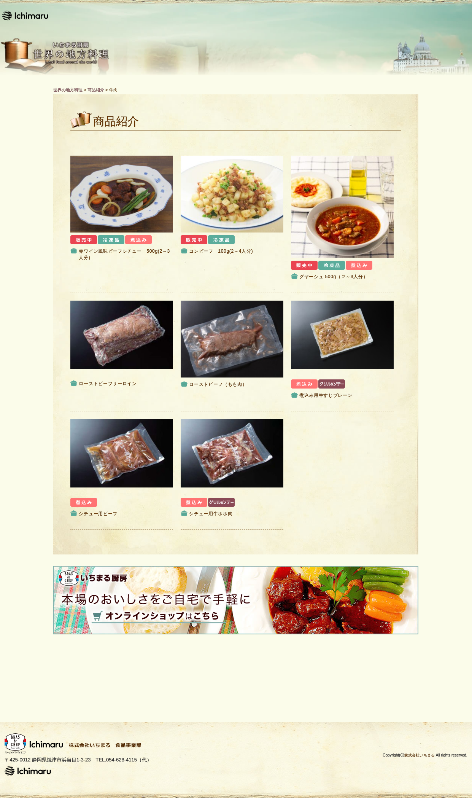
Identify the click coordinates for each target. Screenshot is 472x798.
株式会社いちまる (419, 755)
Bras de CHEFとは (324, 15)
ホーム (173, 15)
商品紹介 (262, 15)
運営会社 (387, 15)
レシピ (215, 15)
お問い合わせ (443, 15)
